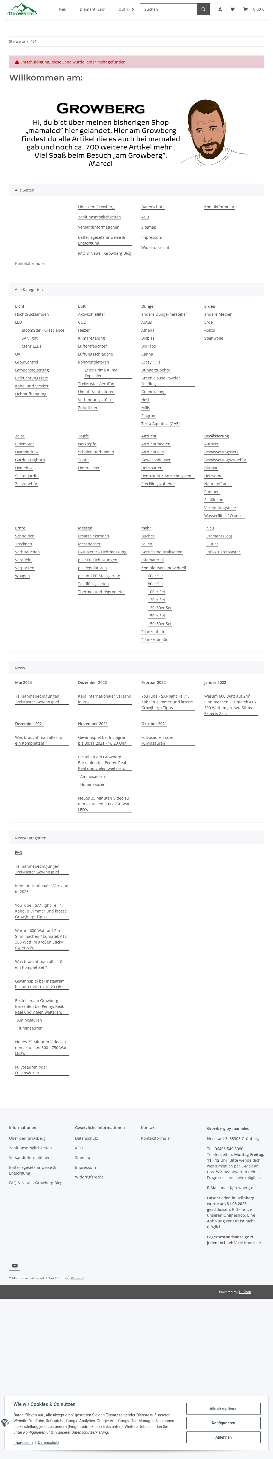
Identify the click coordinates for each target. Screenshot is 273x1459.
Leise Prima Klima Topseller (101, 372)
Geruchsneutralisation (162, 551)
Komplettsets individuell (163, 567)
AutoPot (211, 443)
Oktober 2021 (154, 723)
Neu (210, 528)
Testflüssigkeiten (93, 583)
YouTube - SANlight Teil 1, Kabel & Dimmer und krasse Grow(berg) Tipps (167, 702)
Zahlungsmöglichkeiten (99, 217)
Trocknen (23, 544)
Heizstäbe (213, 475)
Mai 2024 (23, 682)
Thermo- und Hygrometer (101, 591)
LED (18, 322)
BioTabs (148, 346)
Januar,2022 (215, 682)
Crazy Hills (151, 362)
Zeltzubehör (26, 483)
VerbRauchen (27, 551)
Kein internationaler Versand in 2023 (104, 699)
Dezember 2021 (29, 723)
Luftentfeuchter (92, 346)
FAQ (18, 852)
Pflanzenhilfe (153, 631)
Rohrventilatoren (93, 362)
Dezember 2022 (92, 682)
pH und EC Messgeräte (99, 575)
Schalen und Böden (96, 451)
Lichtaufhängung (30, 393)
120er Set (156, 599)
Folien (146, 544)
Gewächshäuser (156, 459)
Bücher (148, 536)
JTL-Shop (244, 1291)
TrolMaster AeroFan (96, 383)
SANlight (30, 338)
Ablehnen (223, 1437)
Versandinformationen (99, 227)
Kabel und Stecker (32, 386)
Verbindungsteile (220, 507)
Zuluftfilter (88, 407)
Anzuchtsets (152, 451)
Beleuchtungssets (31, 378)
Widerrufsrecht (155, 247)
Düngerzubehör (155, 370)
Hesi (145, 399)
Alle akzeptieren (223, 1409)
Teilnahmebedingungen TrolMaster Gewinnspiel (37, 699)
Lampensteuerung (32, 370)
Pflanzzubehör (154, 639)
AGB (145, 217)
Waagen (22, 575)
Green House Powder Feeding (160, 380)
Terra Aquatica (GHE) (160, 423)
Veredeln (23, 559)
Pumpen (212, 491)
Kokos (209, 330)
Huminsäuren (93, 784)
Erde (208, 322)
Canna (147, 354)
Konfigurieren (223, 1423)
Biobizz (148, 338)
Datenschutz (152, 206)
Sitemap (148, 227)
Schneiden (25, 536)
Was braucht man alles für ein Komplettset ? (39, 740)
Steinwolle (213, 338)
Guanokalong (153, 391)
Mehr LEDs (32, 346)
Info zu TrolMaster (223, 551)
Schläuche (213, 499)
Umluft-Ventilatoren (96, 391)
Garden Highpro (30, 459)
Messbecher (89, 544)
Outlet (212, 544)
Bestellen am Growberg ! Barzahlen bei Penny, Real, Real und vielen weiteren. (102, 762)
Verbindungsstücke (96, 399)
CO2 (82, 322)
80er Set (155, 583)
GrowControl (26, 362)
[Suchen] (168, 9)
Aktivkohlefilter (91, 314)
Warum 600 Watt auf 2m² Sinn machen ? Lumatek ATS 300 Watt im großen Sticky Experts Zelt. (230, 705)
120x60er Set (160, 607)
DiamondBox (26, 451)
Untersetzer (89, 467)
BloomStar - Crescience (43, 330)
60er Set (155, 575)
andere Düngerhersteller (164, 314)
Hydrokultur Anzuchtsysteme (168, 475)
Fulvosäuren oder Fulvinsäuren (157, 740)
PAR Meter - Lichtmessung (102, 551)
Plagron (148, 415)
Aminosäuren (92, 776)
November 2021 (93, 723)
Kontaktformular (219, 206)
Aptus (146, 322)
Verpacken (24, 567)
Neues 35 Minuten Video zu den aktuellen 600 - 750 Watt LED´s (104, 803)
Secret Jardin (27, 475)
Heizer (84, 330)
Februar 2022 (153, 682)
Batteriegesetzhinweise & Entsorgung (101, 240)
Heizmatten (151, 467)
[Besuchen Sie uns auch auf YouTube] (14, 1266)
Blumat (210, 467)
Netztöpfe (87, 443)
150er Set (156, 615)
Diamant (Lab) (219, 536)
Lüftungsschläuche (95, 354)
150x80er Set (160, 623)
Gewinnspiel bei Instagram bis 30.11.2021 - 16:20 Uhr (103, 740)
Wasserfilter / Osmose (224, 515)
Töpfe (83, 459)
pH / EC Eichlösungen (97, 559)
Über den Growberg (96, 206)
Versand (77, 1278)
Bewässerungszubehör (225, 459)
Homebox (23, 467)
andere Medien (218, 314)
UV (17, 354)
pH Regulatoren (92, 567)
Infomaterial (152, 559)
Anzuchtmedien (155, 443)
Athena (148, 330)
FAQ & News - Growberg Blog (104, 253)
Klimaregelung (91, 338)
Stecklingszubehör (158, 483)
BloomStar (24, 443)
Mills (145, 407)
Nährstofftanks (217, 483)
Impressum (151, 237)
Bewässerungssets (221, 451)
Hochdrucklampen (32, 314)
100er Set (156, 591)
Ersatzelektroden (93, 536)
